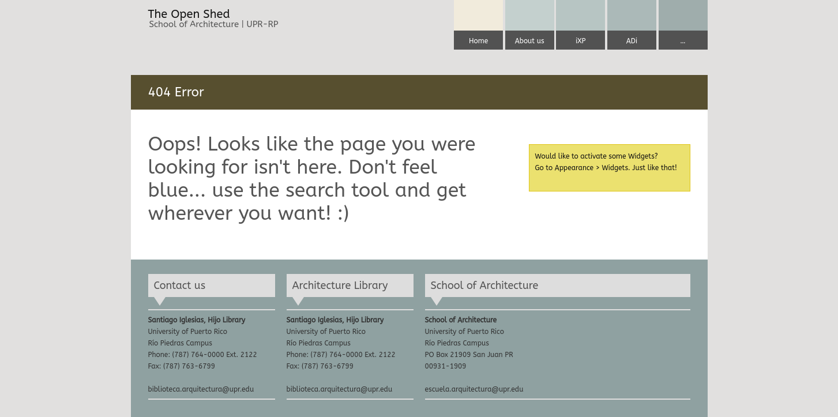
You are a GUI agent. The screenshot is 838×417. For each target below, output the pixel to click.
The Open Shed (189, 14)
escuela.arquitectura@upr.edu (474, 389)
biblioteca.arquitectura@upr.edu (201, 389)
